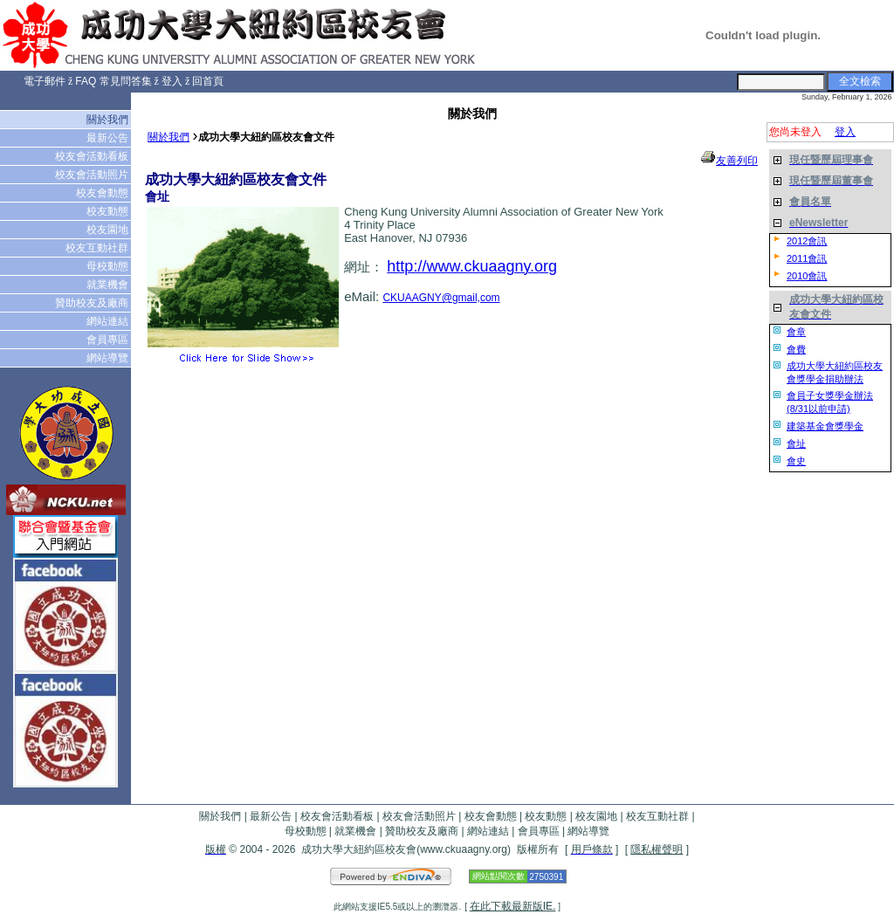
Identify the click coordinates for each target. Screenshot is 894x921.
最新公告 (108, 138)
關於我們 (108, 119)
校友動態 (108, 211)
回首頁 (208, 81)
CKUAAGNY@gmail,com (440, 298)
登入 (172, 81)
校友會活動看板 (93, 156)
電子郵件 (44, 81)
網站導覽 (108, 358)
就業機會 (108, 284)
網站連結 (108, 321)
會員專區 (108, 339)
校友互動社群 (98, 248)
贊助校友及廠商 (93, 303)
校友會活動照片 (93, 174)
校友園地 (108, 229)
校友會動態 (103, 193)
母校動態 (108, 266)
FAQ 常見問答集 (113, 81)
